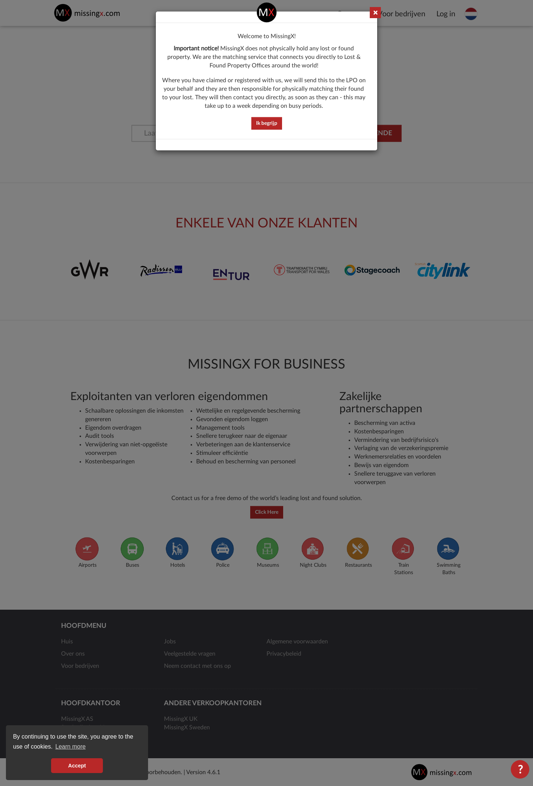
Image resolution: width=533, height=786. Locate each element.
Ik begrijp (266, 123)
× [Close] (375, 13)
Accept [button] (77, 766)
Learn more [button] (71, 746)
